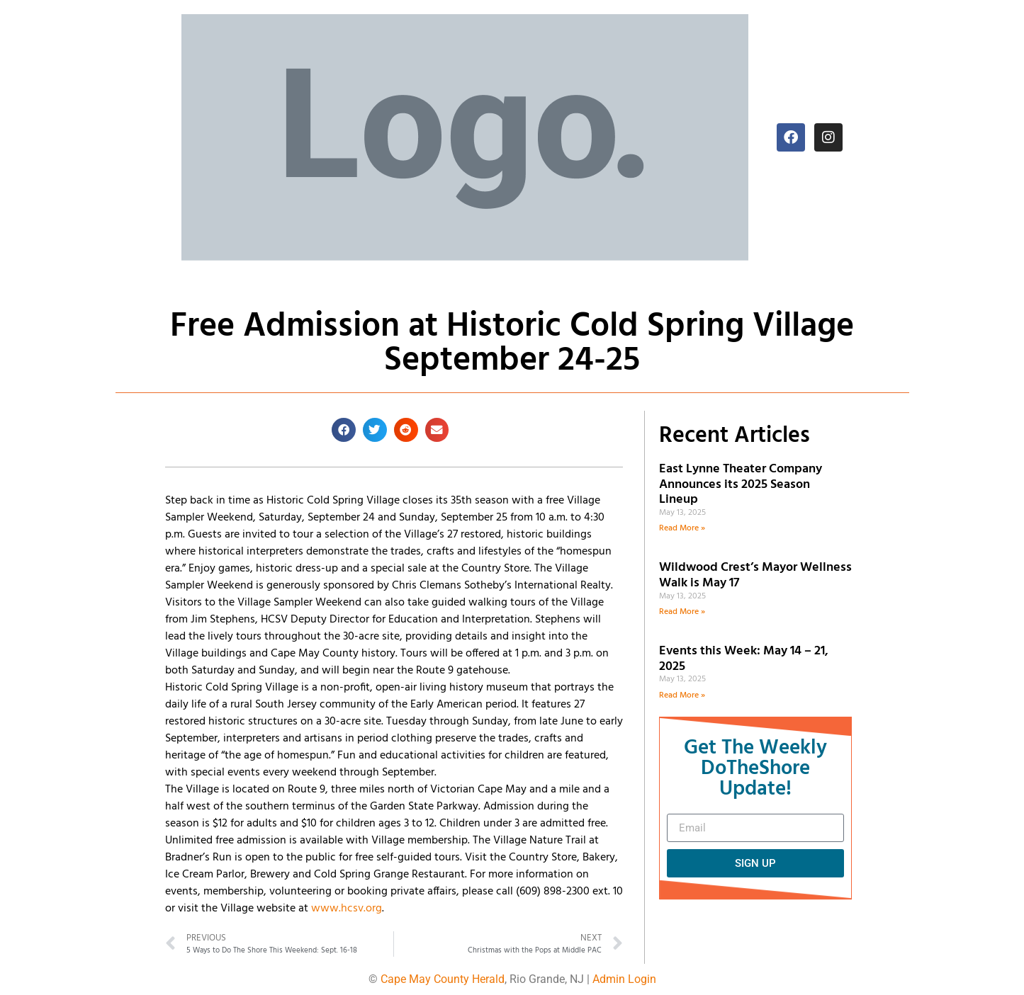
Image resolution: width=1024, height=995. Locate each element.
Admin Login (624, 979)
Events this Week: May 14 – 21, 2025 (743, 659)
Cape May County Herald (443, 979)
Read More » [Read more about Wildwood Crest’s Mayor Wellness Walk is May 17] (682, 612)
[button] (344, 430)
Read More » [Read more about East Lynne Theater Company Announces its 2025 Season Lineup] (682, 528)
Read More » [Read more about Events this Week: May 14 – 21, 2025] (682, 695)
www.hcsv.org (346, 908)
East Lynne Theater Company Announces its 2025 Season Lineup (740, 484)
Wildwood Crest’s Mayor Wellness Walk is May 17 (755, 575)
